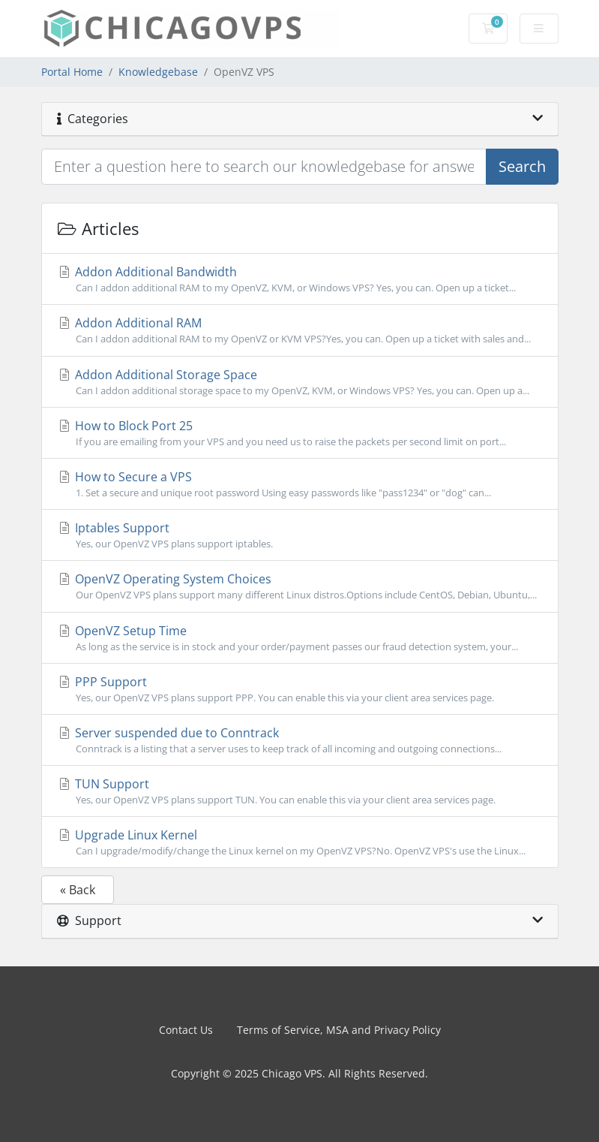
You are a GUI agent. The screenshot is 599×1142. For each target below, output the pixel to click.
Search (522, 166)
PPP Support (300, 689)
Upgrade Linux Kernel (300, 842)
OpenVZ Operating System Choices (300, 586)
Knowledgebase (158, 72)
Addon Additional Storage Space (300, 382)
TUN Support (300, 791)
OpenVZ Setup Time (300, 638)
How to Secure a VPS (300, 484)
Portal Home (72, 72)
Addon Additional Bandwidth (300, 279)
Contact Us (186, 1030)
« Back (77, 889)
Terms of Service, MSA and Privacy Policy (339, 1030)
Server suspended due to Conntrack (300, 740)
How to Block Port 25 (300, 433)
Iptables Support (300, 535)
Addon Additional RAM (300, 330)
